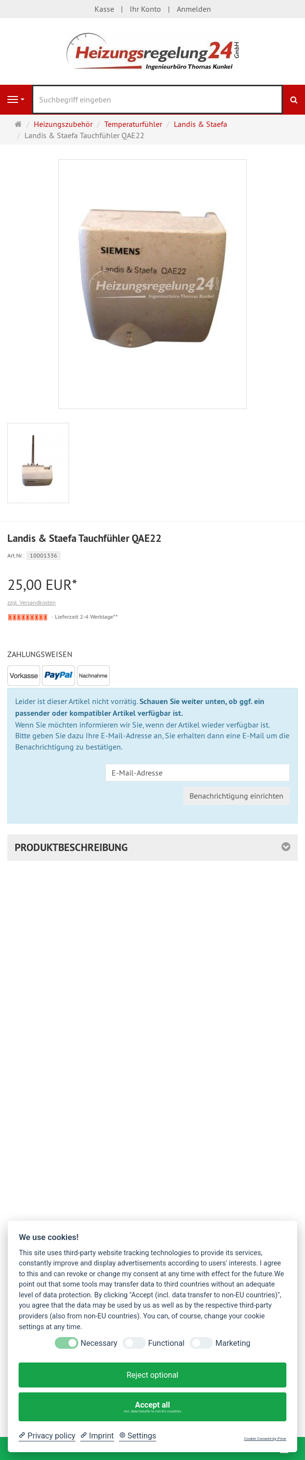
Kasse (104, 9)
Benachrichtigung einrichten (236, 796)
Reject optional (152, 1375)
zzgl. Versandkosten (31, 602)
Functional (166, 1343)
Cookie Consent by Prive (265, 1438)
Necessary (99, 1343)
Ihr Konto (145, 9)
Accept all (152, 1407)
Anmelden (194, 9)
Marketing (232, 1343)
